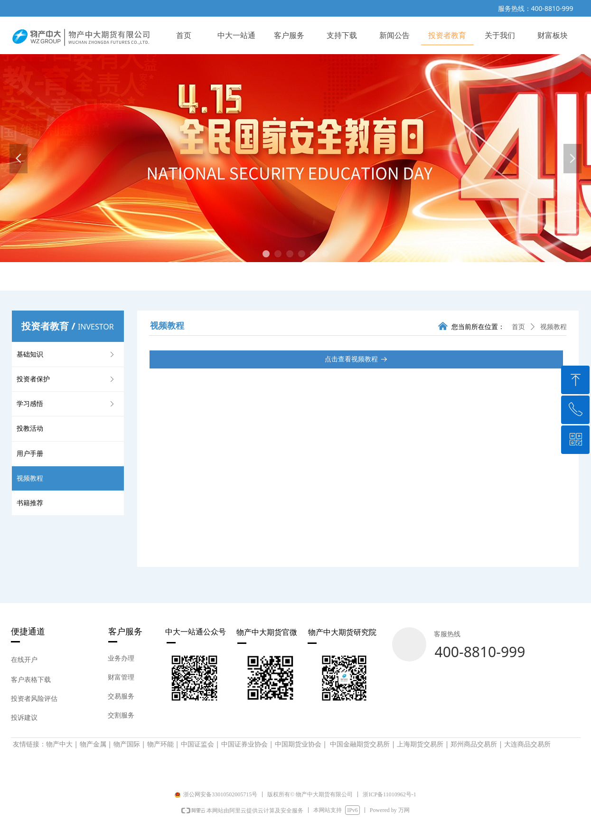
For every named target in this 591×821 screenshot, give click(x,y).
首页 (518, 326)
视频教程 (553, 326)
